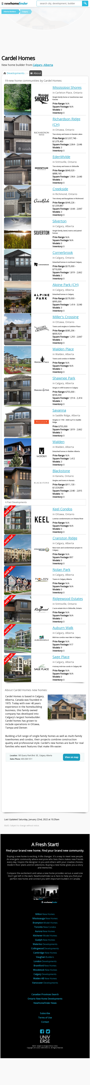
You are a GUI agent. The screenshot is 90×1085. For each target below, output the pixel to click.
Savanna (59, 410)
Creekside (60, 188)
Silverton (59, 221)
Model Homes (45, 922)
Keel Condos (62, 509)
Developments (45, 944)
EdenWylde (61, 156)
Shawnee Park (64, 378)
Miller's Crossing (66, 316)
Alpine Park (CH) (66, 284)
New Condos (45, 927)
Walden (58, 441)
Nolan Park (61, 569)
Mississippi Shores (67, 87)
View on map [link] (71, 757)
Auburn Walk (63, 627)
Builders (45, 957)
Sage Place (61, 656)
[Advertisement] (43, 34)
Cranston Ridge (65, 538)
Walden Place (63, 349)
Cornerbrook (63, 252)
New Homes (45, 914)
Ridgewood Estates (68, 598)
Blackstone (61, 470)
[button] (85, 3)
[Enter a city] (59, 3)
